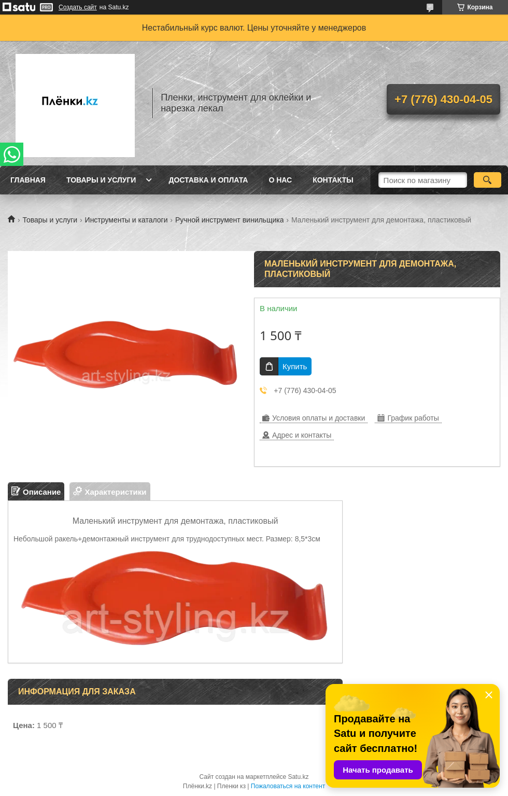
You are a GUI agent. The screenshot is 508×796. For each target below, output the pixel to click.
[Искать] (487, 180)
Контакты (333, 180)
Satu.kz (298, 776)
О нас (280, 180)
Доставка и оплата (208, 180)
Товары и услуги (101, 180)
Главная (28, 180)
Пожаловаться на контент (288, 786)
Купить (295, 366)
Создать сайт (78, 7)
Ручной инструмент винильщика (229, 220)
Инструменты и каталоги (126, 220)
